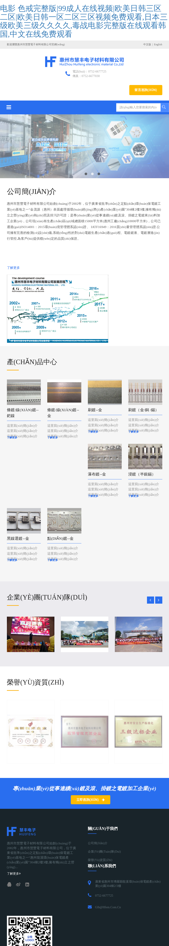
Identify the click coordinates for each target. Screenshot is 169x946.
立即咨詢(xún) (90, 800)
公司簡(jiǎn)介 (98, 843)
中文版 (147, 44)
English (158, 44)
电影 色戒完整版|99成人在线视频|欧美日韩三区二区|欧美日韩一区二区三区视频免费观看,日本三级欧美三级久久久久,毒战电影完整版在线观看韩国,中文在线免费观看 (84, 21)
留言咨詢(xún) (145, 90)
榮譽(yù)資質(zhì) (100, 860)
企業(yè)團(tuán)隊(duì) (104, 852)
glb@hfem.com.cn (108, 908)
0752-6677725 (104, 896)
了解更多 (13, 267)
